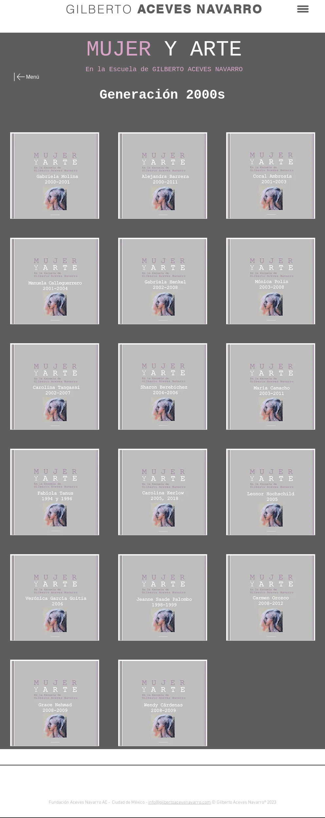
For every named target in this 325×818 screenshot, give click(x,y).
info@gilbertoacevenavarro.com (179, 802)
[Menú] (30, 77)
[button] (303, 9)
